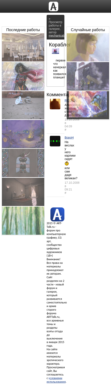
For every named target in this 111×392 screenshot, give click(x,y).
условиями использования (56, 380)
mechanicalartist (59, 35)
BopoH (69, 137)
